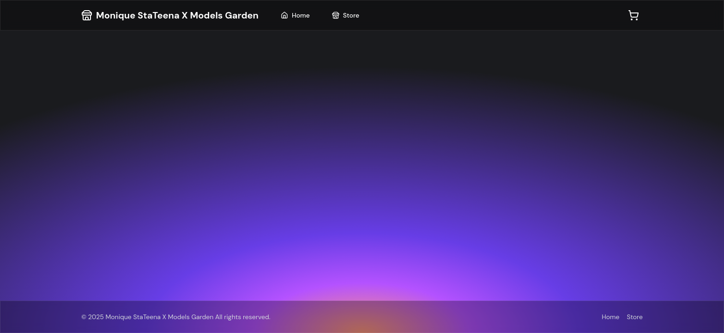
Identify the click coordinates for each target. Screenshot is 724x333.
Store (345, 15)
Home (295, 15)
